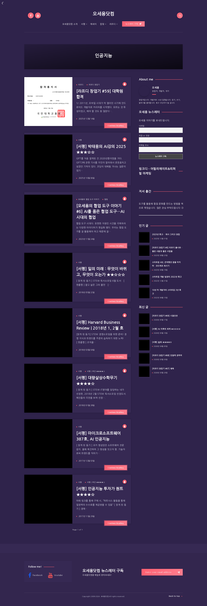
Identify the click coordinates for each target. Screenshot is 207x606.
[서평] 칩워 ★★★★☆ (162, 342)
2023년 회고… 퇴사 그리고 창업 (166, 234)
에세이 (93, 24)
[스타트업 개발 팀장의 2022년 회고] (144, 279)
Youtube (55, 575)
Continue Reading (116, 125)
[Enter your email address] (162, 572)
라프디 (112, 24)
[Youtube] (38, 15)
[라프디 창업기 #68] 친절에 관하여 (167, 355)
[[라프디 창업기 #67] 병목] (144, 371)
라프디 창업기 (94, 85)
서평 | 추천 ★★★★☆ (96, 371)
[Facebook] (31, 15)
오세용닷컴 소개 (69, 24)
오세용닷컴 (103, 14)
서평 (83, 24)
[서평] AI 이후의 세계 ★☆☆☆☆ (166, 329)
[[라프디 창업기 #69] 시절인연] (144, 318)
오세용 (155, 88)
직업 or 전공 (144, 136)
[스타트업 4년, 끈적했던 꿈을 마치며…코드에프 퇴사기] (144, 265)
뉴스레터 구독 (133, 24)
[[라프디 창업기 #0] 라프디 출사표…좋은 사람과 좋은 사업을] (144, 250)
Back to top (176, 596)
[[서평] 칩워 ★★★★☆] (144, 345)
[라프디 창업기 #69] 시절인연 (165, 316)
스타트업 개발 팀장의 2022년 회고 (167, 277)
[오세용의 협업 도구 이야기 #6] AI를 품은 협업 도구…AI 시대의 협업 (100, 211)
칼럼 (102, 24)
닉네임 (141, 126)
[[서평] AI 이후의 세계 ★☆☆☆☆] (144, 332)
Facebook (35, 575)
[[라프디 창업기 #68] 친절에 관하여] (144, 358)
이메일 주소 (144, 145)
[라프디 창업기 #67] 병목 (163, 369)
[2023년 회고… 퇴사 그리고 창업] (144, 237)
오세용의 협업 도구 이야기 (88, 199)
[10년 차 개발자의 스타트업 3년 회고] (144, 293)
